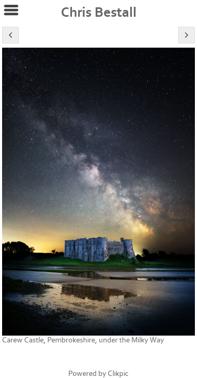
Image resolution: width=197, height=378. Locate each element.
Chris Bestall (99, 12)
